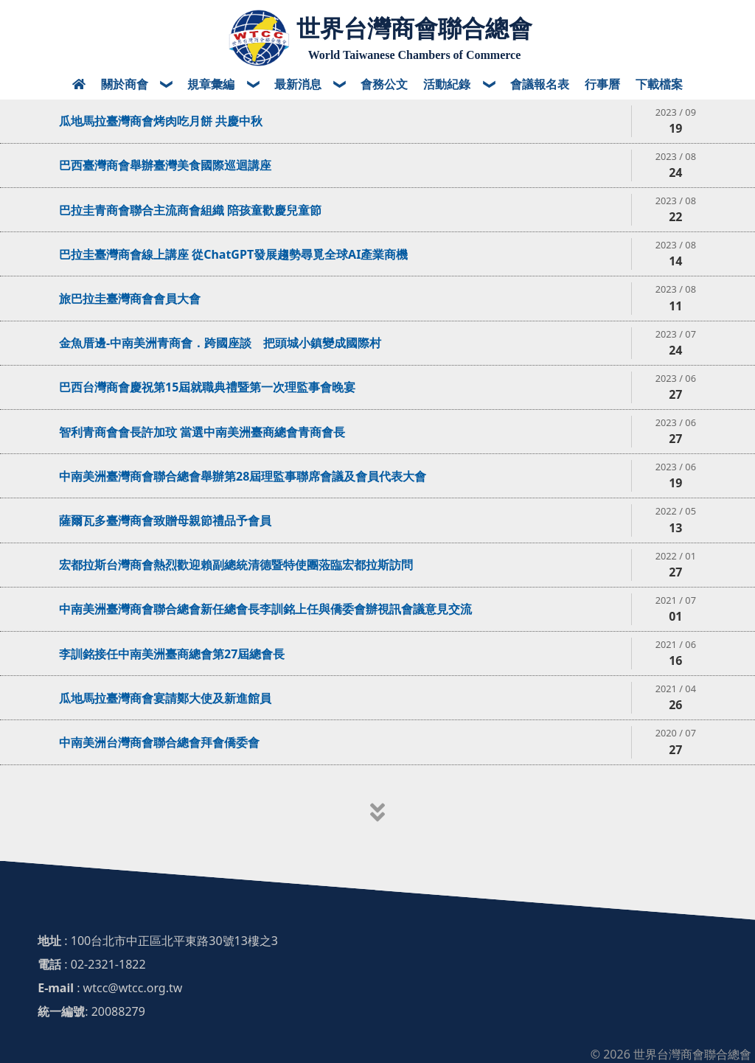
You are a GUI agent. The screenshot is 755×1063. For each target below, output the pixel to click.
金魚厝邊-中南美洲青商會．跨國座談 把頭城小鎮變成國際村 (220, 343)
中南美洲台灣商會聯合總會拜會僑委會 (159, 742)
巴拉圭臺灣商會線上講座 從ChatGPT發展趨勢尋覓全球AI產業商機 (233, 254)
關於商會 (126, 84)
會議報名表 (539, 84)
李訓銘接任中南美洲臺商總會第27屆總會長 (172, 654)
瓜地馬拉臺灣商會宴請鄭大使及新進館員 (165, 698)
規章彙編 (212, 84)
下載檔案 (659, 84)
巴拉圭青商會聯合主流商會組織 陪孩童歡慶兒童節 (190, 210)
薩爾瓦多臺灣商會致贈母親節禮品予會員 (165, 520)
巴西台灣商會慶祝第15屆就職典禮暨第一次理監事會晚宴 (207, 387)
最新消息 (299, 84)
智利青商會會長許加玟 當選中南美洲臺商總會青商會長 (202, 432)
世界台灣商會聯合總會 (414, 28)
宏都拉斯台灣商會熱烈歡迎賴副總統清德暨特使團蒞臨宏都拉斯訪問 (236, 565)
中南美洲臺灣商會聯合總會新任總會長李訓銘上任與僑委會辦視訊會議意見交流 (265, 609)
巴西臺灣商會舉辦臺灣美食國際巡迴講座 (165, 165)
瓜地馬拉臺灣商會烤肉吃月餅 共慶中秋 (160, 121)
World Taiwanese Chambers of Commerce (414, 55)
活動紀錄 (448, 84)
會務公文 (384, 84)
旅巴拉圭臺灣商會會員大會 (130, 298)
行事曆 (602, 84)
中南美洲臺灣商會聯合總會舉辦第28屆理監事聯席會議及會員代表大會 (242, 476)
